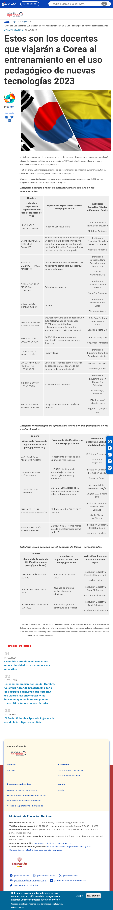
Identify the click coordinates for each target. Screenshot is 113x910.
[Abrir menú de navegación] (43, 3)
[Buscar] (104, 3)
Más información (17, 907)
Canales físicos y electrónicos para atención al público (35, 850)
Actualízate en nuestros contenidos (24, 800)
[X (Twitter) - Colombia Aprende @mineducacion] (68, 875)
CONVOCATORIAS (13, 30)
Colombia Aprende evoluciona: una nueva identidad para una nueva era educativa (27, 665)
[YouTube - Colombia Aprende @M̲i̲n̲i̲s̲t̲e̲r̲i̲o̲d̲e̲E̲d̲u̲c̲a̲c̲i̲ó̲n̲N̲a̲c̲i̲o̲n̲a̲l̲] (28, 880)
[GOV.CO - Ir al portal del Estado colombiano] (9, 4)
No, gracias (93, 895)
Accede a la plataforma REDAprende (25, 806)
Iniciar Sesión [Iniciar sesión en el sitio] (30, 4)
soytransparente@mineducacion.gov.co (52, 843)
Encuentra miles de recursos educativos (26, 795)
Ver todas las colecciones (70, 770)
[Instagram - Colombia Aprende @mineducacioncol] (44, 875)
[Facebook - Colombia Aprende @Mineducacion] (19, 875)
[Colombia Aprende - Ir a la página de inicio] (56, 753)
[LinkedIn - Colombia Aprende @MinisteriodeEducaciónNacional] (68, 880)
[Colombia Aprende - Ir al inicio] (15, 14)
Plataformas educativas (19, 784)
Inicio (6, 21)
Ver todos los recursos (69, 775)
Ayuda (61, 784)
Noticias (11, 764)
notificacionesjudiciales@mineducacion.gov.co (69, 846)
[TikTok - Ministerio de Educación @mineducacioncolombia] (24, 885)
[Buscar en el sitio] (76, 3)
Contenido (63, 764)
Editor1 (11, 107)
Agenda (15, 21)
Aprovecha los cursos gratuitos (22, 790)
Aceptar (80, 895)
